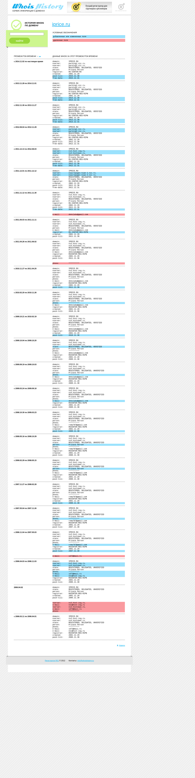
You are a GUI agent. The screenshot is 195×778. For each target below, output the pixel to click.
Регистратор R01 (52, 766)
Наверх (121, 751)
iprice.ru (61, 24)
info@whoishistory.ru (85, 766)
